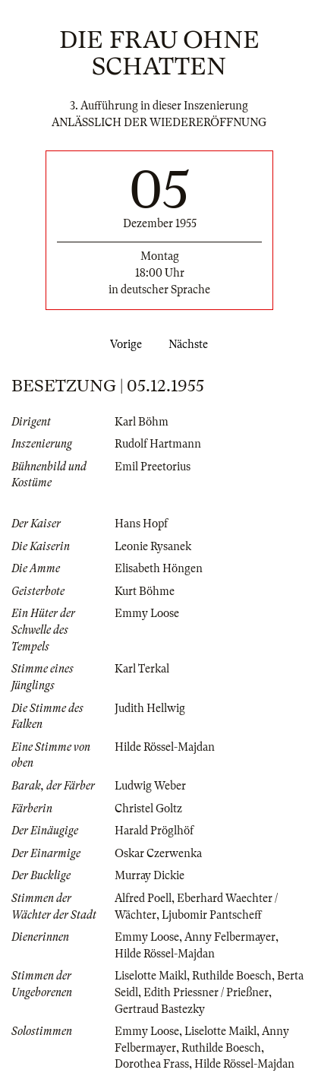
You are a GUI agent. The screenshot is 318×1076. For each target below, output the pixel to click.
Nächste (191, 344)
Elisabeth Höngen (159, 568)
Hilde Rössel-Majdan (165, 747)
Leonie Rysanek (153, 546)
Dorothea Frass (152, 1064)
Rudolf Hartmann (158, 444)
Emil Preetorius (152, 466)
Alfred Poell (143, 898)
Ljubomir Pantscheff (212, 915)
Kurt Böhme (145, 591)
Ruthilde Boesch (232, 976)
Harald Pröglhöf (154, 830)
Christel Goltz (148, 808)
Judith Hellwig (150, 708)
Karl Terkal (142, 669)
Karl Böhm (141, 422)
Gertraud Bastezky (160, 1009)
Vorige (123, 344)
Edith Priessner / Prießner (206, 992)
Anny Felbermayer (229, 937)
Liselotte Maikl (151, 976)
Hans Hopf (141, 523)
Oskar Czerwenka (158, 853)
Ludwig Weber (150, 786)
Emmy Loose (147, 613)
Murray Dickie (149, 875)
